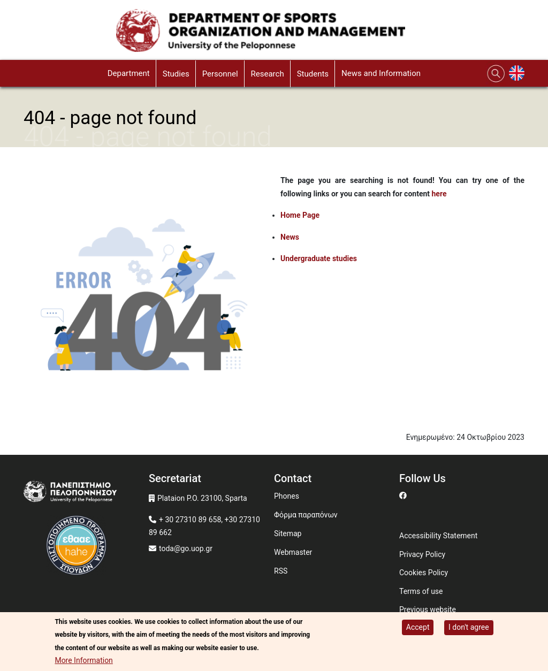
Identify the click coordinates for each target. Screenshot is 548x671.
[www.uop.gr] (86, 493)
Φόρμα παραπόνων (306, 514)
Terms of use (421, 591)
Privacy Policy (422, 554)
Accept (418, 627)
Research (267, 74)
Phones (286, 496)
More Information (83, 660)
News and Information (381, 73)
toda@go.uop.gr (185, 548)
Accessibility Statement (438, 535)
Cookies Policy (423, 572)
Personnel (220, 74)
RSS (280, 571)
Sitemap (287, 533)
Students (313, 74)
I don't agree (468, 627)
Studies (176, 74)
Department (129, 73)
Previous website (427, 609)
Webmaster (293, 552)
